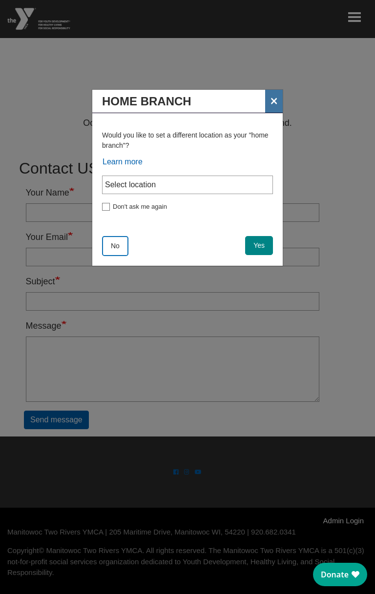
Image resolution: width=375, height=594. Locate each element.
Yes (259, 245)
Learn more (123, 162)
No (115, 246)
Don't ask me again (140, 206)
